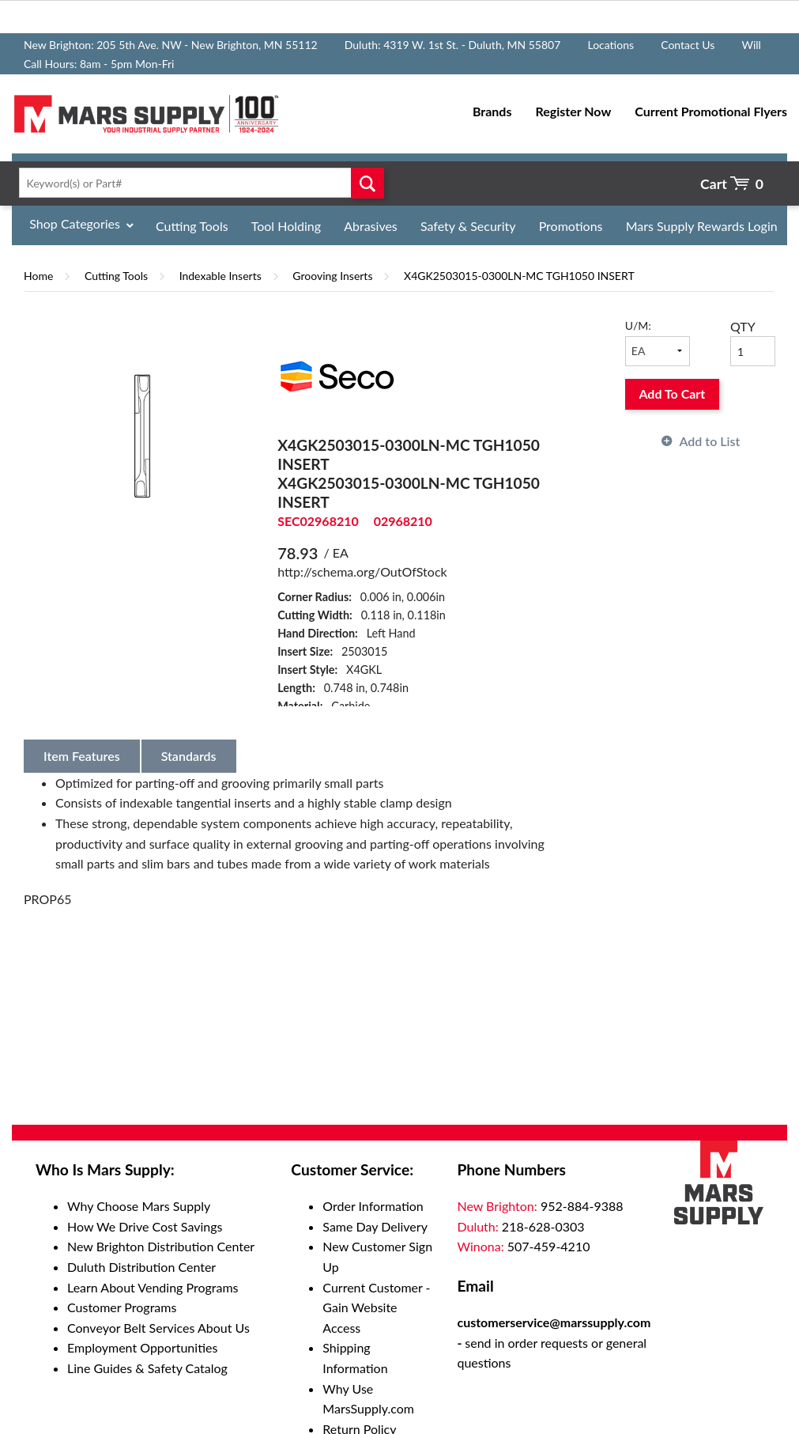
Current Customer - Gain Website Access (376, 1307)
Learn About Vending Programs (153, 1287)
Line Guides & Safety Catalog (147, 1367)
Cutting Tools (192, 225)
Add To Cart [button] (672, 393)
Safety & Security (468, 225)
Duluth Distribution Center (141, 1266)
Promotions (571, 225)
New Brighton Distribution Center (160, 1246)
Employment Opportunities (142, 1347)
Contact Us (687, 44)
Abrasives (371, 225)
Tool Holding (286, 225)
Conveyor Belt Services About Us (158, 1327)
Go (367, 183)
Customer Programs (121, 1307)
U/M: (638, 325)
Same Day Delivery (375, 1226)
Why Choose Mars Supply (138, 1205)
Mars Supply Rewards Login (702, 225)
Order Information (372, 1205)
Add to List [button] (710, 440)
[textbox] (197, 183)
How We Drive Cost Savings (144, 1226)
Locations (610, 44)
